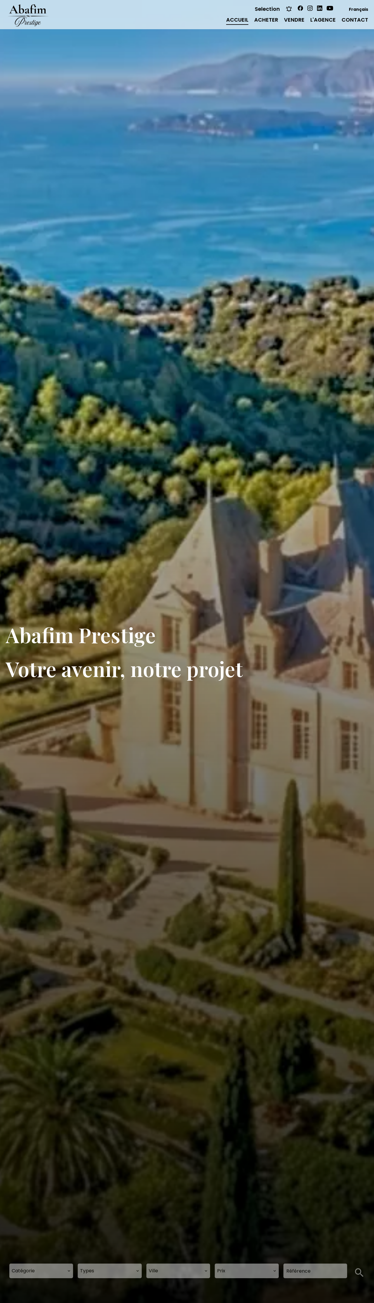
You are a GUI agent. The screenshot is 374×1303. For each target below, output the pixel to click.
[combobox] (41, 1271)
